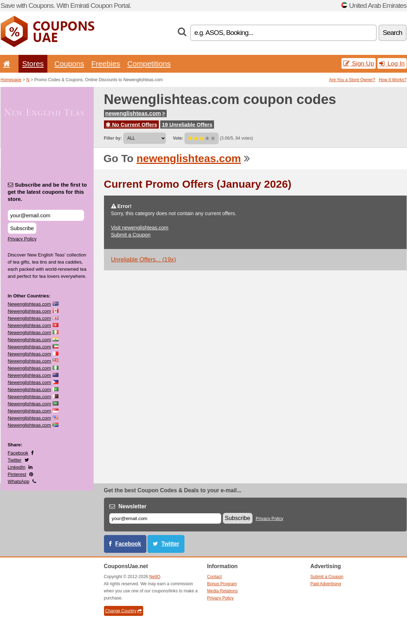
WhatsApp (19, 481)
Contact (214, 576)
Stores (32, 63)
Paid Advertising (326, 583)
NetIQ (154, 576)
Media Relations (222, 590)
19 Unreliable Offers (187, 124)
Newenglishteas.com (29, 304)
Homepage (11, 79)
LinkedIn (17, 467)
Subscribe (22, 228)
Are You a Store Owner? (352, 79)
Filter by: (113, 138)
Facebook (18, 453)
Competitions (149, 63)
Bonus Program (222, 583)
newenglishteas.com (135, 113)
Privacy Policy (22, 239)
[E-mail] (165, 518)
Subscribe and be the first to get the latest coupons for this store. (47, 192)
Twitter (15, 460)
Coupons (69, 63)
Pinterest (17, 474)
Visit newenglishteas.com (139, 227)
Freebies (105, 63)
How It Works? (393, 79)
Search (392, 32)
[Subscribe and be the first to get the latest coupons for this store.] (46, 215)
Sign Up (358, 63)
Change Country (123, 610)
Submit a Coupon (131, 235)
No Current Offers (131, 124)
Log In (392, 63)
